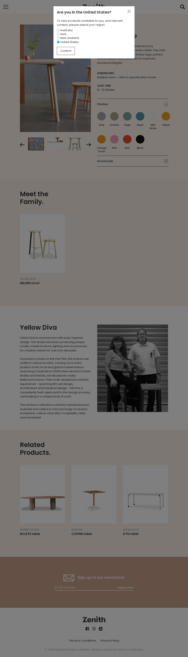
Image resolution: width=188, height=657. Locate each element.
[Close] (129, 11)
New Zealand (68, 38)
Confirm (65, 51)
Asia (61, 34)
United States (68, 42)
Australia (65, 30)
